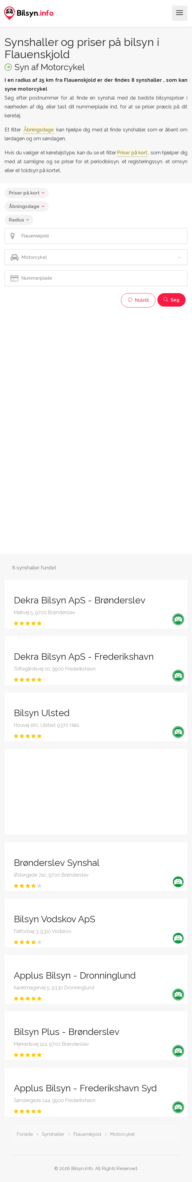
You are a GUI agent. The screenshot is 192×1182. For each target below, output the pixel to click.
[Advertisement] (96, 353)
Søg (171, 300)
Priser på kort (24, 193)
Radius (16, 220)
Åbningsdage (24, 206)
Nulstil (138, 300)
